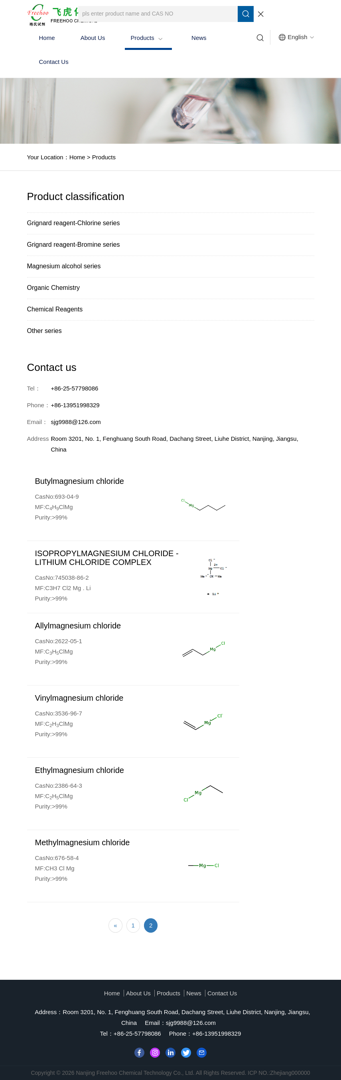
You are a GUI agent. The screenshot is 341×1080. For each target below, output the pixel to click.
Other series (44, 330)
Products (147, 38)
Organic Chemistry (53, 287)
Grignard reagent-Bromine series (73, 244)
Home (47, 37)
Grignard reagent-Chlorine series (73, 223)
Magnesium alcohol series (64, 266)
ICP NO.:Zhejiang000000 (279, 1073)
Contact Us (54, 61)
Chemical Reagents (55, 309)
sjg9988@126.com (191, 1022)
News (199, 37)
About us (93, 37)
